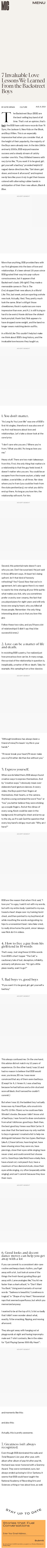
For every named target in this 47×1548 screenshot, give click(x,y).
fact (3, 125)
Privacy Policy (6, 1545)
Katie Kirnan (9, 107)
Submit (39, 1540)
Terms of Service (36, 1544)
